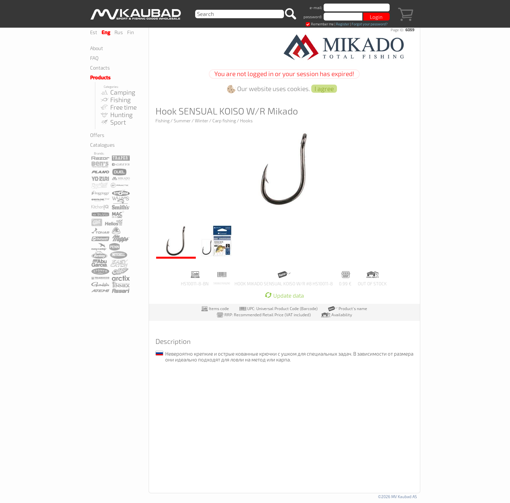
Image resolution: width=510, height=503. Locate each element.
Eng (105, 32)
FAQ (94, 58)
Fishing (115, 99)
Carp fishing (224, 120)
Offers (97, 135)
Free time (118, 107)
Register (342, 24)
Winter (201, 120)
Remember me (320, 24)
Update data (284, 295)
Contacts (100, 68)
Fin (130, 32)
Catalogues (102, 145)
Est (93, 32)
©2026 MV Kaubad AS (397, 496)
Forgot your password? (369, 24)
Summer (182, 120)
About (96, 48)
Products (100, 78)
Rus (118, 32)
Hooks (246, 120)
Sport (113, 122)
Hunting (116, 114)
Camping (117, 92)
